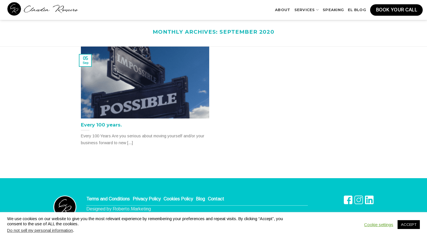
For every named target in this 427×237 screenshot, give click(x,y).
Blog (200, 198)
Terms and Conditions (108, 198)
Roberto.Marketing (132, 208)
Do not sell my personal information (40, 230)
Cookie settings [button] (378, 224)
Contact (216, 198)
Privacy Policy (147, 198)
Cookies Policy (178, 198)
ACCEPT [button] (408, 224)
